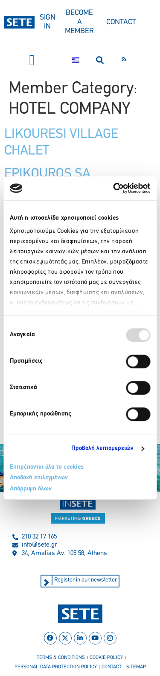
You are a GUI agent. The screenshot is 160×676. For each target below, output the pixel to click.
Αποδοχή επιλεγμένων (39, 478)
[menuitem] (75, 60)
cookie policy (106, 657)
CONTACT (121, 22)
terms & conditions (61, 657)
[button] (32, 60)
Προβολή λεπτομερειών (102, 448)
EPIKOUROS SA (47, 174)
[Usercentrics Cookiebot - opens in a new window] (114, 188)
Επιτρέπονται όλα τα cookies (47, 467)
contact (112, 667)
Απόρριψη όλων (31, 489)
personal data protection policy (56, 667)
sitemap (136, 667)
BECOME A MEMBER (79, 22)
